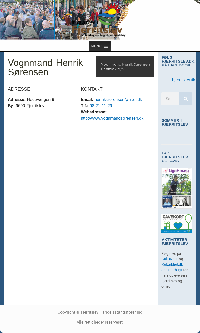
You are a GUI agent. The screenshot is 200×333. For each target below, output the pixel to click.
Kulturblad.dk (172, 264)
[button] (96, 46)
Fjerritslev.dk (183, 80)
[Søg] (185, 98)
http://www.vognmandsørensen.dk (112, 118)
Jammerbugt (172, 270)
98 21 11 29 (101, 106)
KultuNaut (170, 259)
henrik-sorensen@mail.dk (118, 99)
